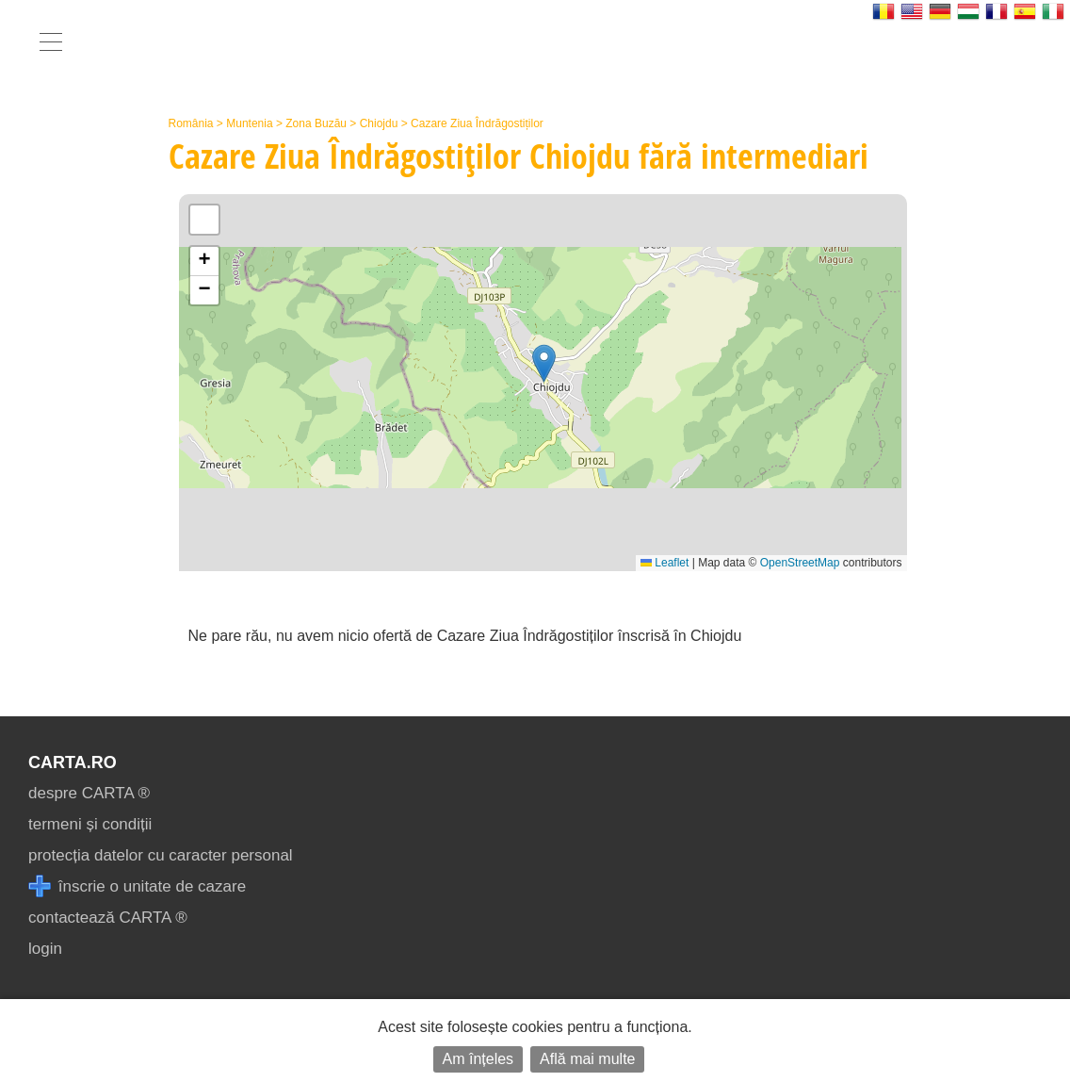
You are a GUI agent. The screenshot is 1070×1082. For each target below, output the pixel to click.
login (45, 949)
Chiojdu (379, 123)
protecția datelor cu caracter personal (160, 855)
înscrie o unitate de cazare (137, 886)
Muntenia (249, 123)
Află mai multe (587, 1059)
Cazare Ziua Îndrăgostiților (477, 123)
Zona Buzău (316, 123)
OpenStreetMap (800, 562)
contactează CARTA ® (107, 917)
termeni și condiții (90, 824)
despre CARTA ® (89, 793)
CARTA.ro (72, 762)
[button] (544, 363)
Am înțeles (478, 1059)
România (191, 123)
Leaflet (664, 562)
